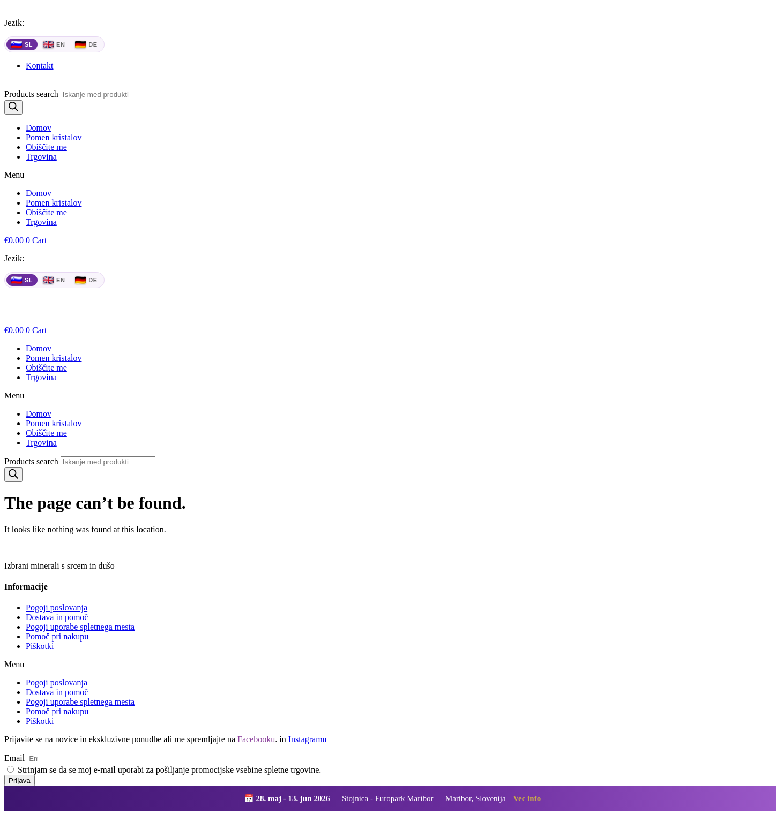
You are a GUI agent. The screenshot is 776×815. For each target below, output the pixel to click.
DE (86, 44)
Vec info (527, 798)
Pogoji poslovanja (56, 607)
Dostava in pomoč (57, 617)
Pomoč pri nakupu (57, 636)
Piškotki (40, 646)
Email (15, 758)
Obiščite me (46, 147)
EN (54, 44)
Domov (38, 127)
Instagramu (307, 739)
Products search (31, 94)
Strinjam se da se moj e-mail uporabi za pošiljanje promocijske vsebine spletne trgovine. (169, 769)
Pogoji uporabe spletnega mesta (80, 626)
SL (22, 44)
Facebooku (256, 739)
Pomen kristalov (53, 137)
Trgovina (41, 156)
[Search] (13, 107)
